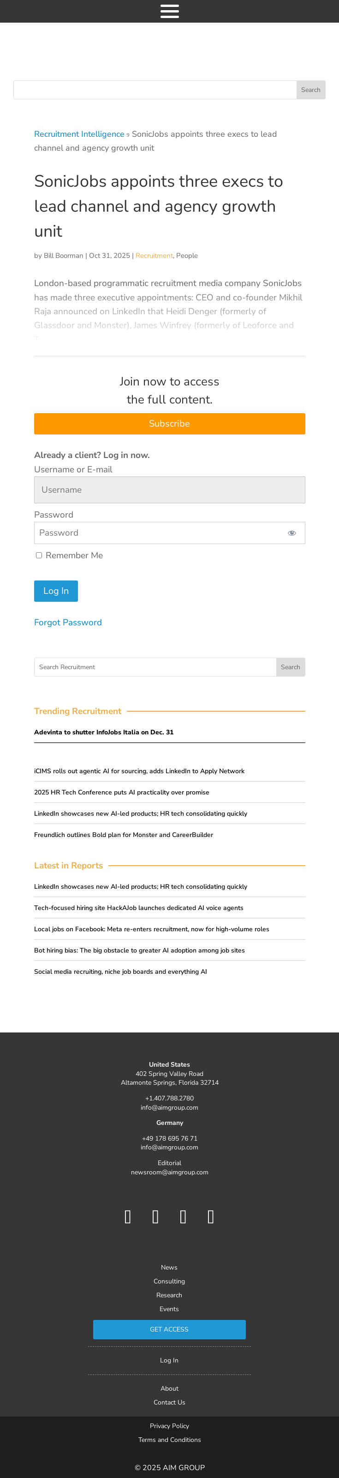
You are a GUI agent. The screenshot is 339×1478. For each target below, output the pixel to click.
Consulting (169, 1282)
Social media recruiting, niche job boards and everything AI (120, 971)
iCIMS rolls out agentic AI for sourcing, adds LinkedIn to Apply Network (139, 771)
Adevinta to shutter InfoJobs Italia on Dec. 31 (103, 732)
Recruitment (154, 255)
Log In (169, 1361)
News (169, 1268)
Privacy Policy (169, 1426)
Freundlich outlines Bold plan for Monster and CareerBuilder (123, 835)
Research (169, 1296)
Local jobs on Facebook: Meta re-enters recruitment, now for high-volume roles (151, 929)
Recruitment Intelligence (79, 134)
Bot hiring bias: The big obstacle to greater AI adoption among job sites (139, 950)
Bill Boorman (63, 255)
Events (169, 1309)
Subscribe (169, 423)
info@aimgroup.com (169, 1107)
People (187, 255)
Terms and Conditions (169, 1440)
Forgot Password (68, 623)
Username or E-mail (73, 470)
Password (53, 515)
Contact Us (169, 1403)
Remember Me (69, 556)
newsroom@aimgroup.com (169, 1172)
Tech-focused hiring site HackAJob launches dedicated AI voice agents (139, 908)
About (169, 1389)
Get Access (169, 1329)
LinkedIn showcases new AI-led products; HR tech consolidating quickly (140, 813)
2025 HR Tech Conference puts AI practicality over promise (121, 792)
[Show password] (292, 533)
